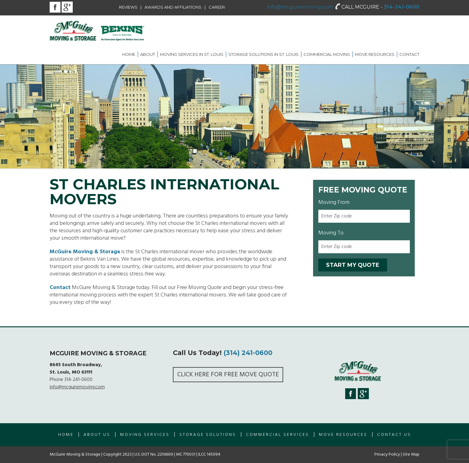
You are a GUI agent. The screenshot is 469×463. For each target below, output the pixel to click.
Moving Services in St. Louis (191, 54)
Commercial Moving (327, 54)
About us (97, 434)
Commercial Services (277, 434)
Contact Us (394, 434)
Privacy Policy (387, 454)
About (147, 54)
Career (217, 7)
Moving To (331, 233)
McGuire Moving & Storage (85, 251)
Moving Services (144, 434)
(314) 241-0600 (247, 353)
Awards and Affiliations (173, 7)
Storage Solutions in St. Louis (263, 54)
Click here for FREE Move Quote (228, 375)
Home (128, 54)
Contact (409, 54)
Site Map (411, 454)
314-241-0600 (401, 7)
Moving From (333, 202)
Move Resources (374, 54)
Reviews (128, 7)
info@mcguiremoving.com (300, 7)
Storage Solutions (207, 434)
